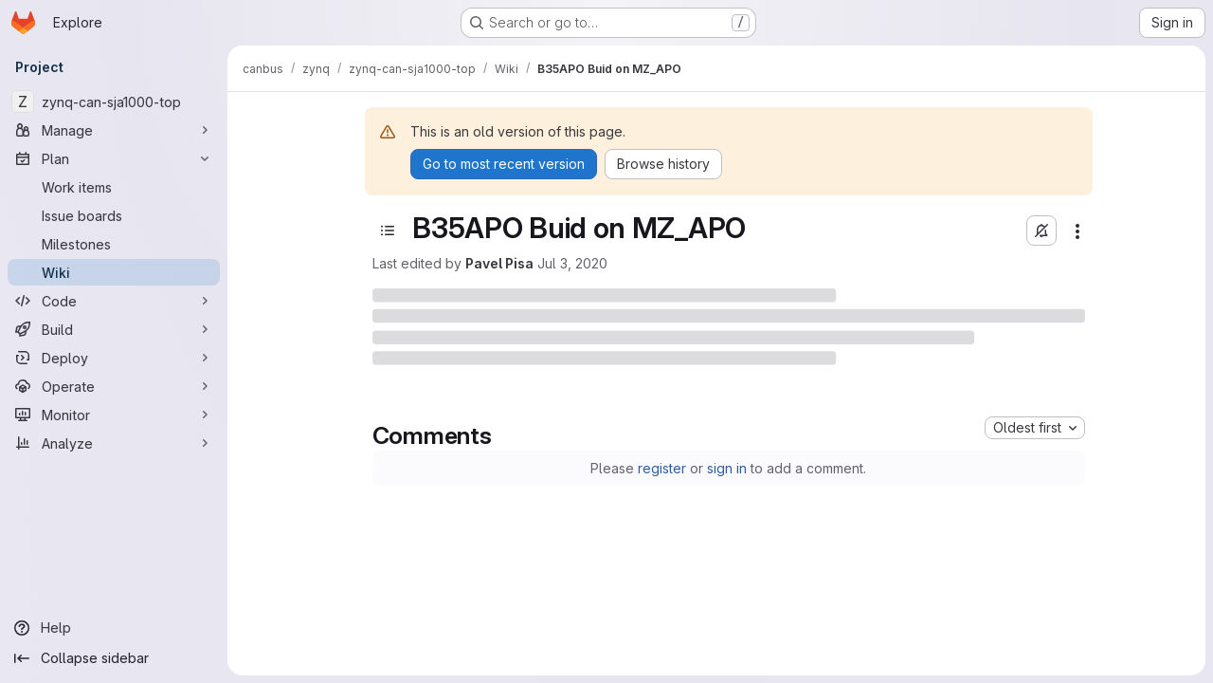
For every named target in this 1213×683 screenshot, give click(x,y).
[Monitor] (114, 414)
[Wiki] (114, 272)
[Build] (114, 329)
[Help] (114, 628)
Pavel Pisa (499, 263)
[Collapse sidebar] (114, 658)
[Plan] (114, 158)
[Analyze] (114, 443)
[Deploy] (114, 357)
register (662, 468)
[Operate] (114, 386)
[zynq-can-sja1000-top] (114, 101)
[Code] (114, 300)
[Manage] (114, 130)
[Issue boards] (114, 215)
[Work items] (114, 187)
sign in (727, 468)
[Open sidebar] (387, 230)
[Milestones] (114, 244)
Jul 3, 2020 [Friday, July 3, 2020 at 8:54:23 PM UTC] (572, 263)
